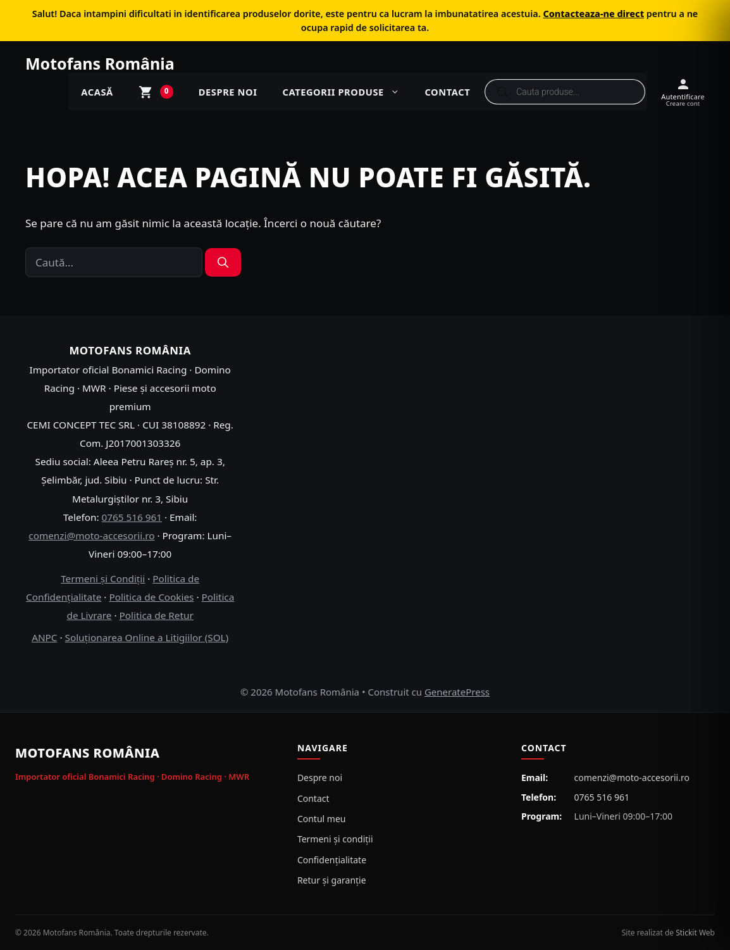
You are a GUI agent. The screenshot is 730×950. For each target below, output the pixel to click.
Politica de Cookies (151, 597)
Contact (447, 91)
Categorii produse (347, 92)
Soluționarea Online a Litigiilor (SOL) (147, 637)
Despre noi (228, 91)
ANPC (44, 637)
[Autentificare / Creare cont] (683, 92)
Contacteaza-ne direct (593, 14)
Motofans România (100, 63)
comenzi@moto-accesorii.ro (91, 535)
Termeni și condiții (335, 839)
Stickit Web (695, 932)
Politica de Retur (157, 615)
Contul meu (321, 819)
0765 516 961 (132, 517)
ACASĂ (97, 91)
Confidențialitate (331, 860)
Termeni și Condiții (103, 578)
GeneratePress (457, 691)
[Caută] (223, 262)
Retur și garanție (331, 880)
